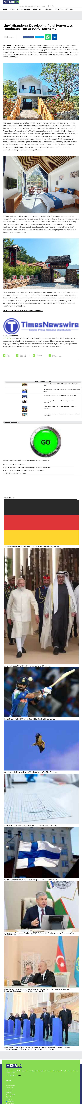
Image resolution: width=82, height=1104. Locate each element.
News (12, 9)
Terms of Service (10, 1082)
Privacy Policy (10, 1084)
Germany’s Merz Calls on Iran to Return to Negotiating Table (31, 546)
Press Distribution (23, 9)
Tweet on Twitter (39, 36)
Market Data (37, 9)
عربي (43, 6)
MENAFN (8, 45)
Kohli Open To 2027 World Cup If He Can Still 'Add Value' (29, 718)
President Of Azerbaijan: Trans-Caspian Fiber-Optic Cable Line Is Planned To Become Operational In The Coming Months (38, 987)
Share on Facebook (28, 36)
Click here (17, 1072)
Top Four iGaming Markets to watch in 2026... (14, 473)
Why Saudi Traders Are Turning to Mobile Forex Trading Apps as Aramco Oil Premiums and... (26, 467)
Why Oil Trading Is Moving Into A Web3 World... (15, 464)
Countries (58, 9)
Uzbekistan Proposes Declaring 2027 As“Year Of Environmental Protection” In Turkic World (39, 931)
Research (48, 9)
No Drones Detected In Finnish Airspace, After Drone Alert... (60, 395)
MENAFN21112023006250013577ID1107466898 (23, 311)
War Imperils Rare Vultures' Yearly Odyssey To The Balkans (30, 771)
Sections (68, 9)
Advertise (8, 1089)
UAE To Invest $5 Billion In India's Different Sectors (27, 665)
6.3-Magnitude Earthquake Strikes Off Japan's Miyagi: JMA (30, 824)
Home (5, 9)
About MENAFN (10, 1091)
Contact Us (9, 1086)
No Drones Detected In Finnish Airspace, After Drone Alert (30, 878)
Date (6, 36)
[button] (48, 6)
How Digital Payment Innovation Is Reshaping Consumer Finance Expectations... (24, 470)
